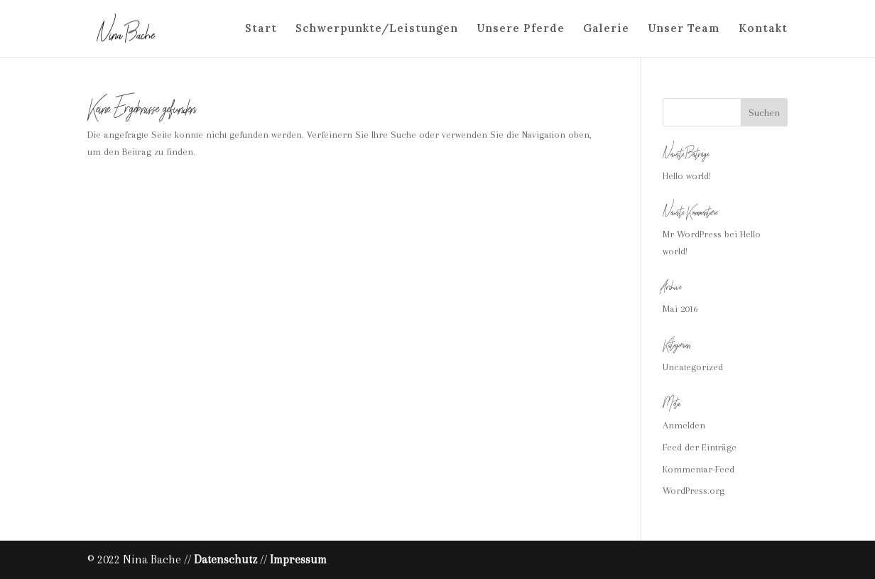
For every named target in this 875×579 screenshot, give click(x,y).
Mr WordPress (692, 234)
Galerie (606, 29)
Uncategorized (693, 367)
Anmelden (684, 425)
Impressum (298, 559)
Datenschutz (225, 559)
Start (261, 29)
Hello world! (687, 176)
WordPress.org (693, 490)
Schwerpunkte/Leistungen (376, 29)
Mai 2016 (680, 308)
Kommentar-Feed (698, 469)
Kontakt (763, 29)
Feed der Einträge (700, 447)
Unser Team (684, 29)
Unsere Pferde (521, 29)
